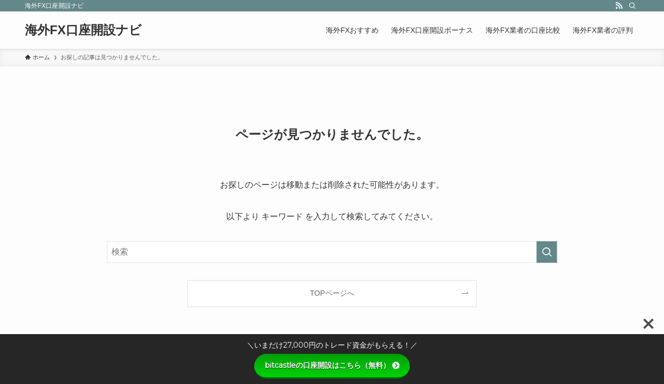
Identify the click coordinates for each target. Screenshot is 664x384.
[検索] (632, 5)
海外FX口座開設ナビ (83, 30)
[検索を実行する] (546, 252)
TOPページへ (332, 293)
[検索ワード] (332, 252)
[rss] (619, 5)
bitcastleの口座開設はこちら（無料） (332, 365)
